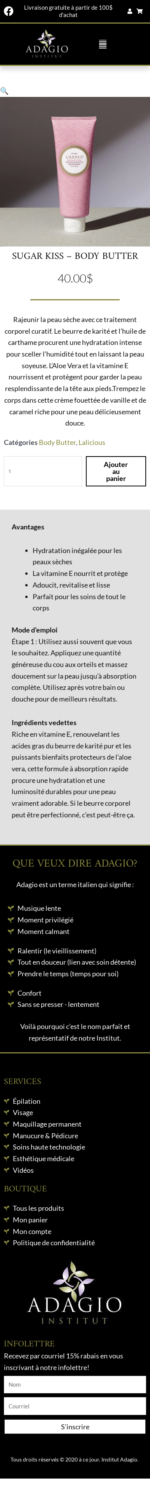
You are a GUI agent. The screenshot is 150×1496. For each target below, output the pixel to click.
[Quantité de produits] (43, 471)
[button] (103, 44)
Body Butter (57, 442)
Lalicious (91, 442)
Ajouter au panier (116, 471)
